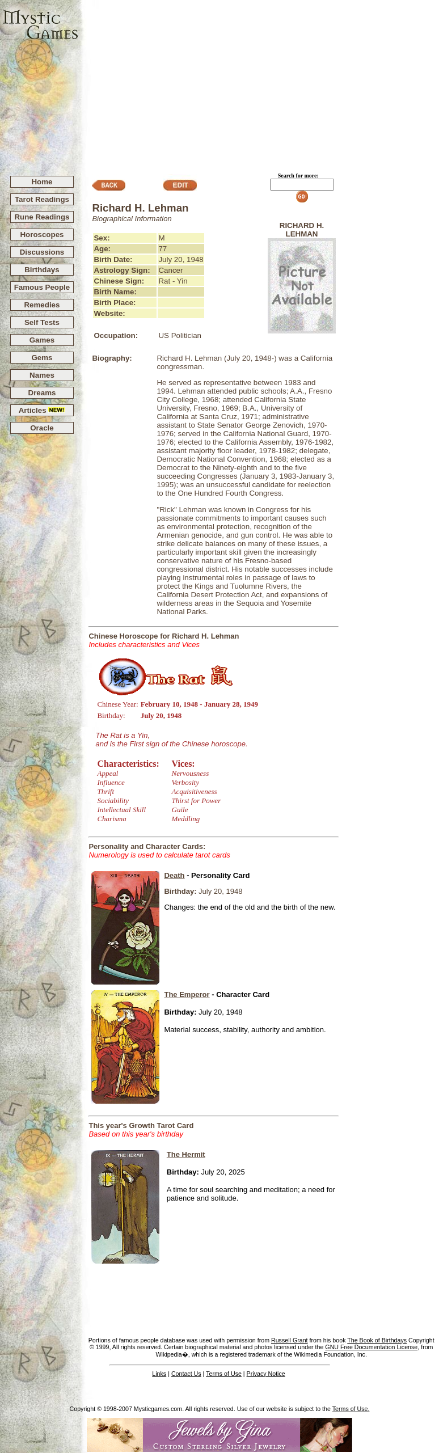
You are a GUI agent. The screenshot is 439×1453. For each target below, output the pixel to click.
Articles (42, 410)
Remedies (42, 305)
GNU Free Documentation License (371, 1347)
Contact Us (186, 1373)
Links (159, 1373)
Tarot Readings (42, 199)
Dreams (42, 392)
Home (41, 182)
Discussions (42, 252)
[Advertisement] (259, 82)
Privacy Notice (266, 1373)
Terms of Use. (351, 1408)
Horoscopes (42, 234)
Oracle (42, 428)
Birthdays (41, 269)
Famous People (42, 287)
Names (41, 375)
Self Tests (42, 322)
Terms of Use (224, 1373)
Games (41, 340)
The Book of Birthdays (377, 1340)
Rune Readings (41, 217)
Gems (41, 357)
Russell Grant (289, 1340)
